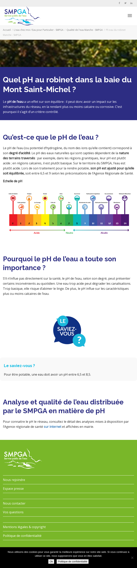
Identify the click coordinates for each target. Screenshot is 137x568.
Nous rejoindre (14, 480)
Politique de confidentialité (22, 536)
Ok (51, 561)
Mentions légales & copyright (24, 527)
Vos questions (13, 512)
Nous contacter (14, 503)
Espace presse (13, 488)
